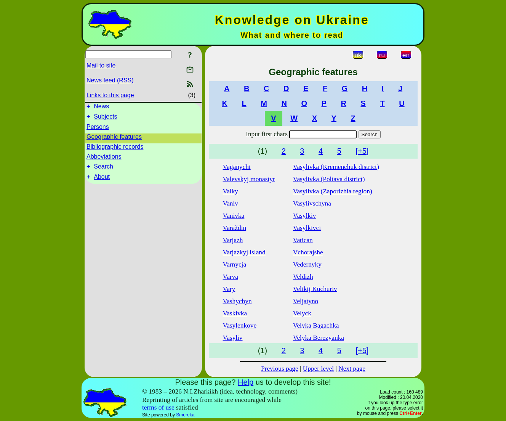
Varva (230, 276)
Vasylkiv (304, 215)
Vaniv (230, 203)
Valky (230, 191)
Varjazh (233, 240)
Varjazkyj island (244, 252)
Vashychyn (237, 301)
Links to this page (110, 95)
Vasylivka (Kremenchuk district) (336, 166)
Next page (351, 368)
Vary (229, 288)
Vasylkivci (307, 227)
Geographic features (114, 139)
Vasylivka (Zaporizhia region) (332, 191)
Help (245, 382)
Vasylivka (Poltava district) (329, 179)
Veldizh (303, 276)
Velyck (302, 313)
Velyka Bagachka (316, 325)
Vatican (303, 240)
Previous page (279, 368)
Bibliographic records (114, 149)
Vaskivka (235, 313)
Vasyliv (233, 337)
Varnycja (235, 264)
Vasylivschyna (312, 203)
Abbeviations (104, 159)
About (102, 181)
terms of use (158, 407)
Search (103, 170)
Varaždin (235, 227)
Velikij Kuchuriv (315, 288)
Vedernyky (307, 264)
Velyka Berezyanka (318, 337)
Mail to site (100, 65)
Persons (97, 129)
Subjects (105, 119)
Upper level (318, 368)
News (101, 107)
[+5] (361, 151)
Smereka (185, 415)
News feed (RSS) (110, 80)
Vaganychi (237, 166)
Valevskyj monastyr (249, 179)
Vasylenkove (240, 325)
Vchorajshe (308, 252)
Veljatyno (305, 301)
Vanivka (234, 215)
